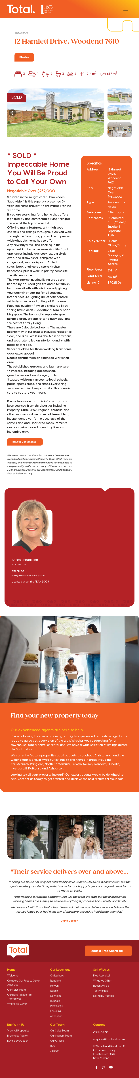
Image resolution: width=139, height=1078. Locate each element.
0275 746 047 (18, 571)
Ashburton (56, 1016)
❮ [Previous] (12, 112)
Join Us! (54, 1051)
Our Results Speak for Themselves (19, 997)
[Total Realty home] (29, 9)
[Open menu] (126, 9)
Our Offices (57, 1041)
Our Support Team (61, 1036)
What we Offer (102, 981)
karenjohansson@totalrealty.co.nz (28, 576)
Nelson (54, 991)
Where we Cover (17, 1004)
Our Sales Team (16, 990)
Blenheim (55, 996)
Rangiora (55, 981)
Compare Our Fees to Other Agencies (23, 983)
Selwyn (54, 986)
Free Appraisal (101, 975)
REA (52, 1046)
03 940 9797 (101, 1032)
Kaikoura (55, 1011)
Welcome (12, 975)
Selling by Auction (103, 996)
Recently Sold (101, 986)
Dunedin (55, 1001)
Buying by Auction (17, 1041)
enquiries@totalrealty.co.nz (109, 1039)
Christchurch (57, 975)
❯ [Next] (99, 112)
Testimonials (100, 991)
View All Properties (18, 1031)
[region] (69, 112)
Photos (24, 57)
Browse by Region (17, 1036)
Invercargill (56, 1006)
